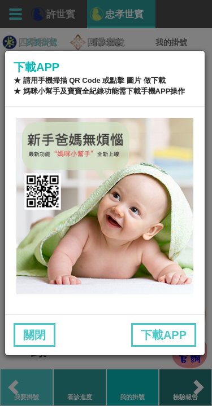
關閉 (34, 335)
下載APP (164, 335)
